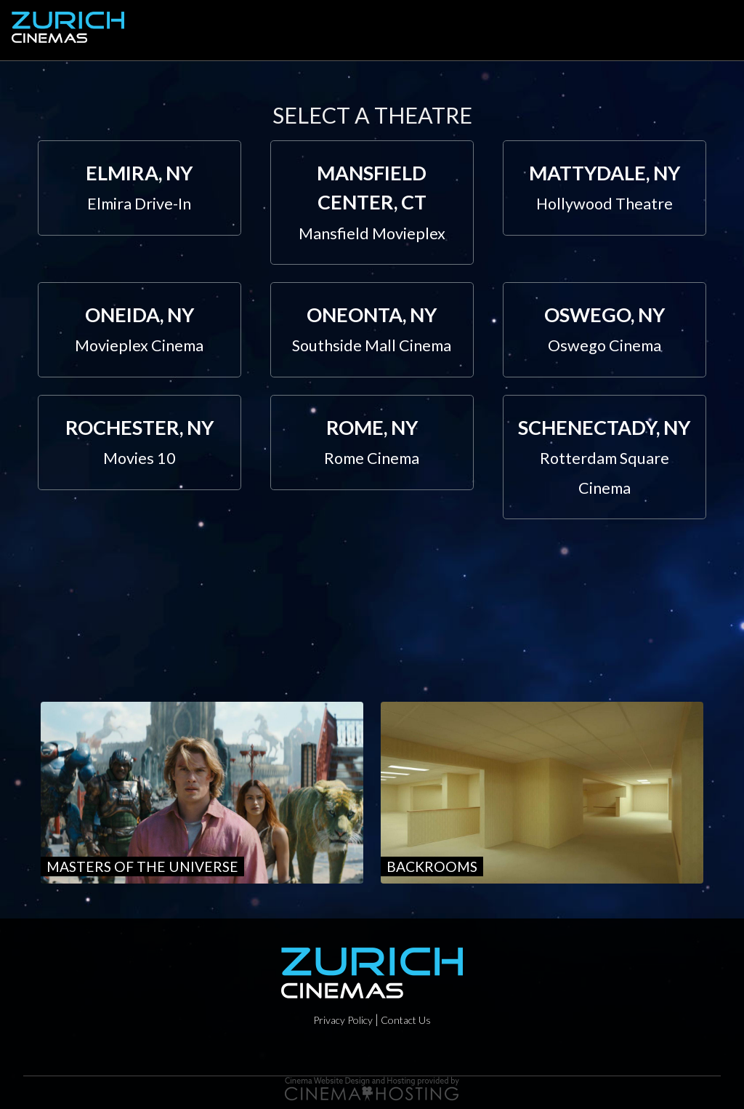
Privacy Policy (343, 1020)
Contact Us (406, 1020)
